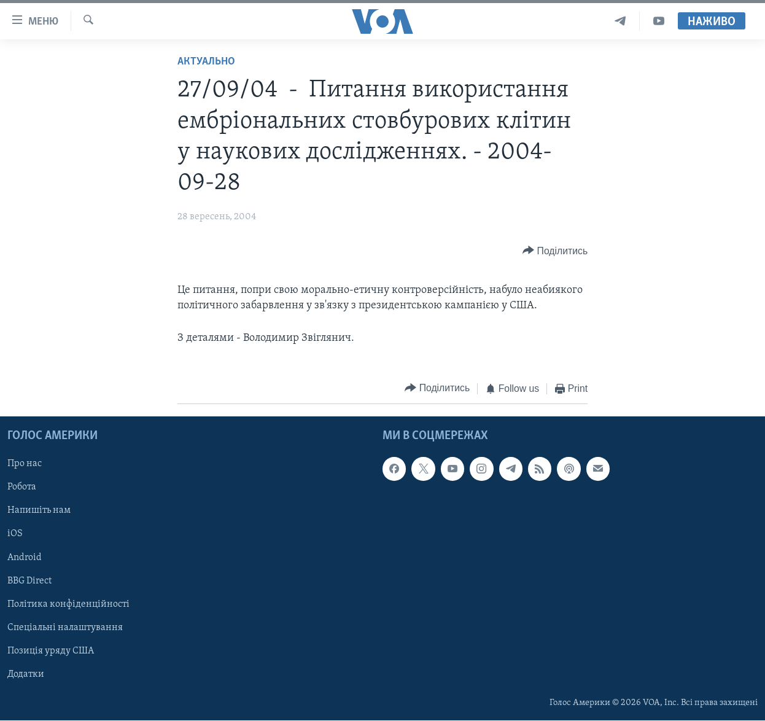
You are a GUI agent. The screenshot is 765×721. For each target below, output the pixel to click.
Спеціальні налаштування (65, 628)
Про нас (24, 464)
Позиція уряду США (50, 651)
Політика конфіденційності (68, 604)
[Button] (555, 251)
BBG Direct (29, 581)
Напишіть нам (39, 511)
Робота (21, 488)
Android (24, 558)
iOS (15, 534)
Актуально (206, 62)
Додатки (25, 674)
